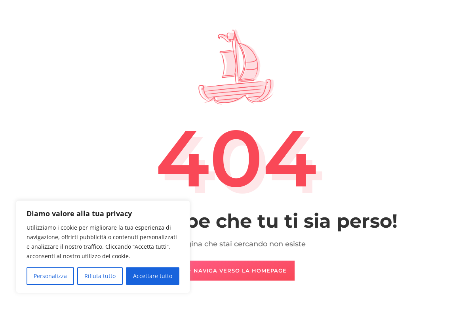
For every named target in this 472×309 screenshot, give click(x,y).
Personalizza (50, 276)
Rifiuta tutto (100, 276)
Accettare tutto (152, 276)
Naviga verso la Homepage (240, 270)
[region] (103, 246)
